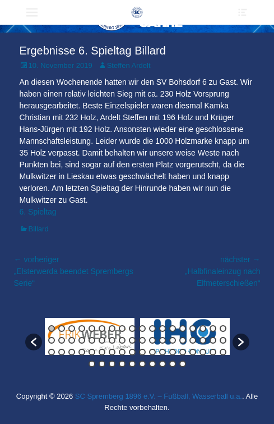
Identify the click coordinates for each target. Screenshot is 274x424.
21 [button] (71, 340)
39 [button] (71, 352)
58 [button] (122, 364)
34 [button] (202, 340)
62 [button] (162, 364)
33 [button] (192, 340)
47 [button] (152, 352)
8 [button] (122, 328)
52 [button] (202, 352)
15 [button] (192, 328)
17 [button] (213, 328)
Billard (39, 229)
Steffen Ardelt (129, 65)
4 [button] (81, 328)
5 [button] (92, 328)
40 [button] (81, 352)
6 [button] (102, 328)
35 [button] (213, 340)
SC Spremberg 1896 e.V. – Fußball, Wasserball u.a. (158, 396)
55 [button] (92, 364)
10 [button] (142, 328)
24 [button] (102, 340)
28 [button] (142, 340)
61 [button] (152, 364)
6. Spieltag (38, 211)
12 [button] (162, 328)
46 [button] (142, 352)
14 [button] (182, 328)
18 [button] (223, 328)
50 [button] (182, 352)
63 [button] (172, 364)
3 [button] (71, 328)
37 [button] (51, 352)
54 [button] (223, 352)
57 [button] (112, 364)
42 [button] (102, 352)
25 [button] (112, 340)
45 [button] (132, 352)
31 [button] (172, 340)
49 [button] (172, 352)
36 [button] (223, 340)
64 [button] (182, 364)
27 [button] (132, 340)
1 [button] (51, 328)
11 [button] (152, 328)
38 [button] (61, 352)
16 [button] (202, 328)
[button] (33, 342)
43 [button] (112, 352)
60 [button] (142, 364)
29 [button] (152, 340)
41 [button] (92, 352)
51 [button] (192, 352)
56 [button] (102, 364)
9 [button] (132, 328)
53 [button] (213, 352)
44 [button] (122, 352)
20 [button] (61, 340)
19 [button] (51, 340)
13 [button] (172, 328)
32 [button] (182, 340)
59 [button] (132, 364)
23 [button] (92, 340)
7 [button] (112, 328)
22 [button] (81, 340)
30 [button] (162, 340)
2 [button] (61, 328)
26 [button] (122, 340)
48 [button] (162, 352)
